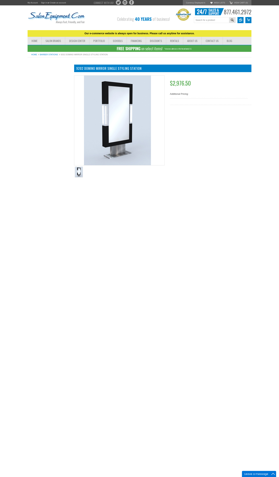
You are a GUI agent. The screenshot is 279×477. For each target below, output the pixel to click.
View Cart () (241, 3)
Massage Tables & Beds (40, 85)
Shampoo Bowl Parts (38, 158)
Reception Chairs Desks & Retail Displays (44, 111)
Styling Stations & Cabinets (42, 97)
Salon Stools (34, 149)
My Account (33, 3)
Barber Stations (49, 54)
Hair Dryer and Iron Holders (42, 152)
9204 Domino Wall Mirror (49, 304)
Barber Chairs (35, 91)
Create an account (58, 3)
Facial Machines (36, 125)
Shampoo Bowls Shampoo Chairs (45, 94)
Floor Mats (33, 161)
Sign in (44, 3)
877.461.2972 (237, 12)
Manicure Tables (36, 88)
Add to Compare (60, 266)
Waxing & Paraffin (37, 155)
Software (32, 167)
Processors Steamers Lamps (42, 134)
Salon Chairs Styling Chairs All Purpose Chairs (48, 78)
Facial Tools (34, 131)
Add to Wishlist (38, 266)
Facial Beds (34, 122)
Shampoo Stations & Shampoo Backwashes (43, 105)
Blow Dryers (34, 140)
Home (34, 54)
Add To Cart (51, 260)
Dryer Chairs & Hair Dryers (41, 73)
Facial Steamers (36, 128)
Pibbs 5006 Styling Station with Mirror (49, 458)
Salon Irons (33, 143)
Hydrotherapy (35, 119)
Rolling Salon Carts (37, 146)
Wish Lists (219, 3)
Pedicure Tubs (35, 137)
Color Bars (33, 115)
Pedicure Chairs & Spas (40, 82)
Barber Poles (34, 164)
